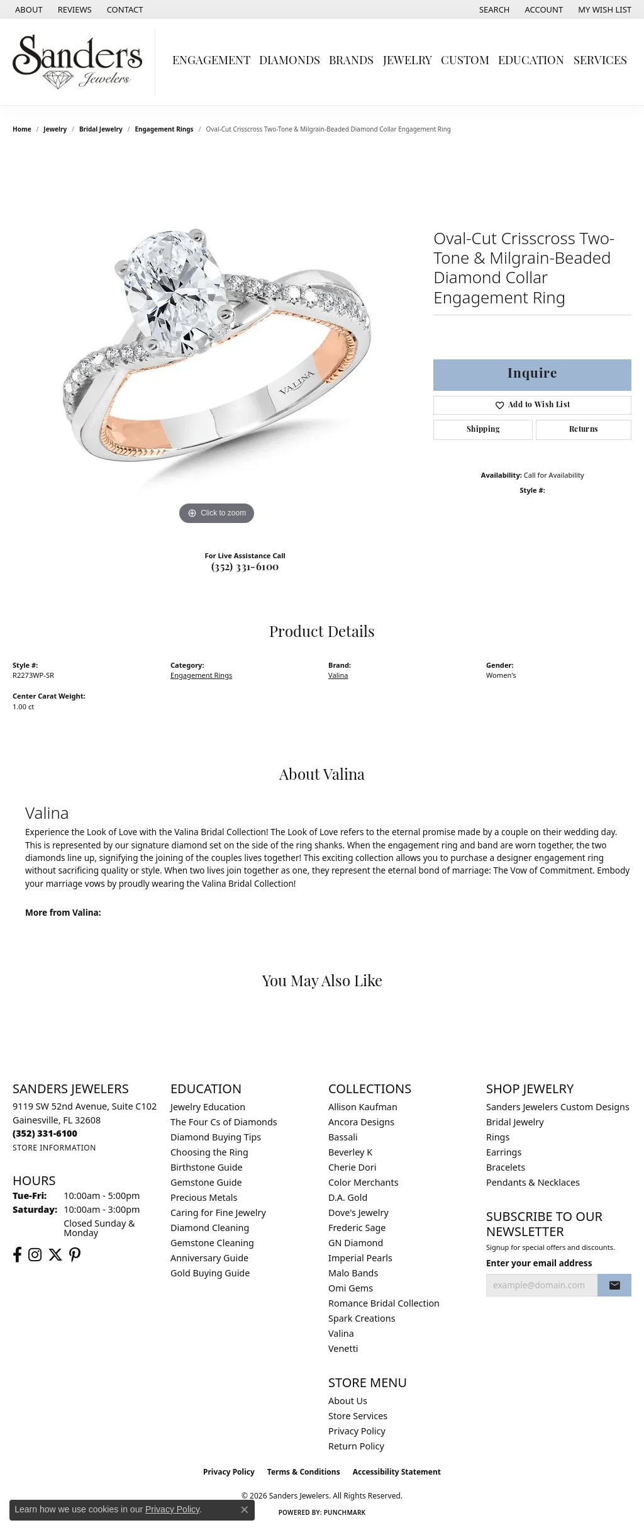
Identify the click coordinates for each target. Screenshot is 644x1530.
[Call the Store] (45, 1133)
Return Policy (356, 1446)
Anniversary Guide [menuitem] (209, 1258)
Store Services (357, 1416)
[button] (493, 9)
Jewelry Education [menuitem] (207, 1107)
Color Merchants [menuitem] (363, 1182)
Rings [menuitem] (497, 1137)
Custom (465, 61)
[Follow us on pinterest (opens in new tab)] (74, 1255)
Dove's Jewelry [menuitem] (358, 1212)
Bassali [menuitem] (343, 1137)
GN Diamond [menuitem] (355, 1243)
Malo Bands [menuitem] (353, 1273)
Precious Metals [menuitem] (203, 1197)
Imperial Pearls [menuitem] (360, 1258)
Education (531, 61)
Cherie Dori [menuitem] (352, 1167)
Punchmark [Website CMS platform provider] (345, 1512)
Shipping (483, 430)
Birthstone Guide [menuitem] (206, 1167)
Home (22, 129)
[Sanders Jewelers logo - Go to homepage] (80, 62)
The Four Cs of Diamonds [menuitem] (223, 1122)
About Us (347, 1401)
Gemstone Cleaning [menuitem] (212, 1243)
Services (600, 61)
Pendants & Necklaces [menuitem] (533, 1182)
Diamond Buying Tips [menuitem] (215, 1137)
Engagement (211, 61)
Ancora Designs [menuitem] (361, 1122)
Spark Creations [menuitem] (362, 1318)
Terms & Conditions (303, 1471)
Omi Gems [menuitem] (350, 1288)
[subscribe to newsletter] (614, 1285)
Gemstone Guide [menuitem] (206, 1182)
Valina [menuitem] (341, 1333)
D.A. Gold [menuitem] (347, 1197)
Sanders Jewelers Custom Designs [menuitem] (558, 1107)
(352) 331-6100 (245, 568)
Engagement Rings (164, 129)
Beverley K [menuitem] (350, 1152)
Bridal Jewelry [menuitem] (515, 1122)
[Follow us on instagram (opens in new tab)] (35, 1255)
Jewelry (407, 61)
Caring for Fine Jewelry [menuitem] (218, 1212)
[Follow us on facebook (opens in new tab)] (17, 1255)
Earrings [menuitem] (503, 1152)
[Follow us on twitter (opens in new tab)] (55, 1255)
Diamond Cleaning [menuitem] (209, 1228)
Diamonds (289, 61)
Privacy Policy (357, 1431)
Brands (351, 61)
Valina (338, 675)
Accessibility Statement (397, 1471)
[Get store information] (54, 1147)
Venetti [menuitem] (343, 1348)
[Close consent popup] (244, 1510)
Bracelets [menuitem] (505, 1167)
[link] (28, 9)
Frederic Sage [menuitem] (357, 1228)
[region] (217, 339)
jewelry (55, 129)
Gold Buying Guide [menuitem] (210, 1273)
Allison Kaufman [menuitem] (362, 1107)
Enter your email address (539, 1263)
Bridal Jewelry (101, 129)
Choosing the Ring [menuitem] (209, 1152)
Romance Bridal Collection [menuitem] (384, 1303)
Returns (584, 430)
